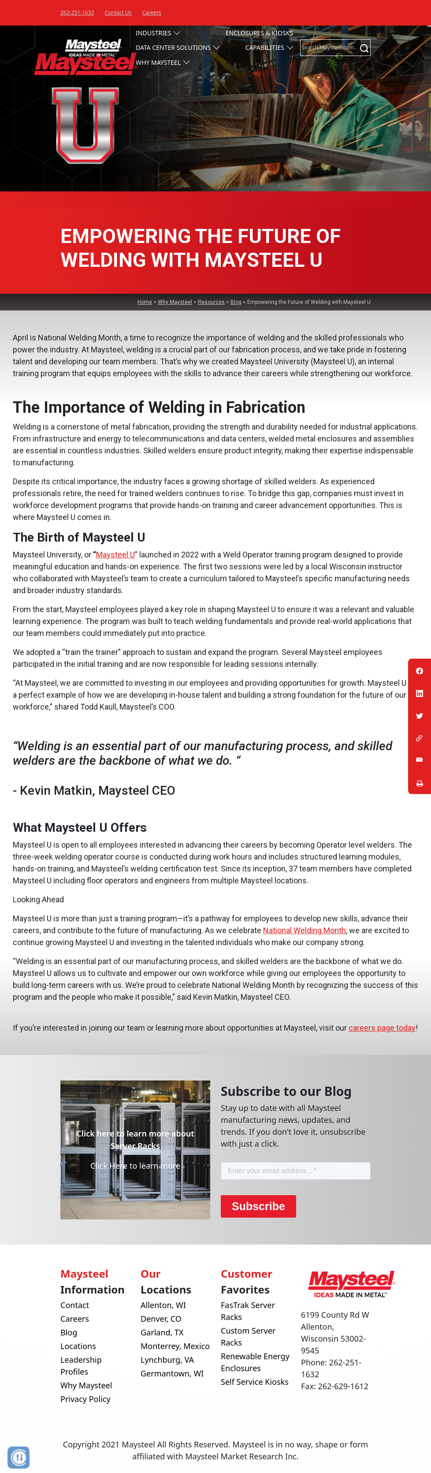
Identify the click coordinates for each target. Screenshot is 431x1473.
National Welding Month (304, 930)
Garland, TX (162, 1332)
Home (144, 302)
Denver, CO (161, 1318)
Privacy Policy (85, 1399)
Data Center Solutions (173, 47)
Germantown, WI (172, 1373)
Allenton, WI (163, 1305)
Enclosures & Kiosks (259, 33)
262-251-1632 (77, 12)
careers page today (382, 1027)
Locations (78, 1346)
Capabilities (264, 47)
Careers (151, 12)
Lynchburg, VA (167, 1359)
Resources (211, 302)
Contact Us (117, 12)
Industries (153, 33)
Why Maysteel (158, 62)
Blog (236, 302)
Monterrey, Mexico (175, 1346)
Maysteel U (115, 554)
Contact (74, 1305)
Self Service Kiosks (255, 1381)
